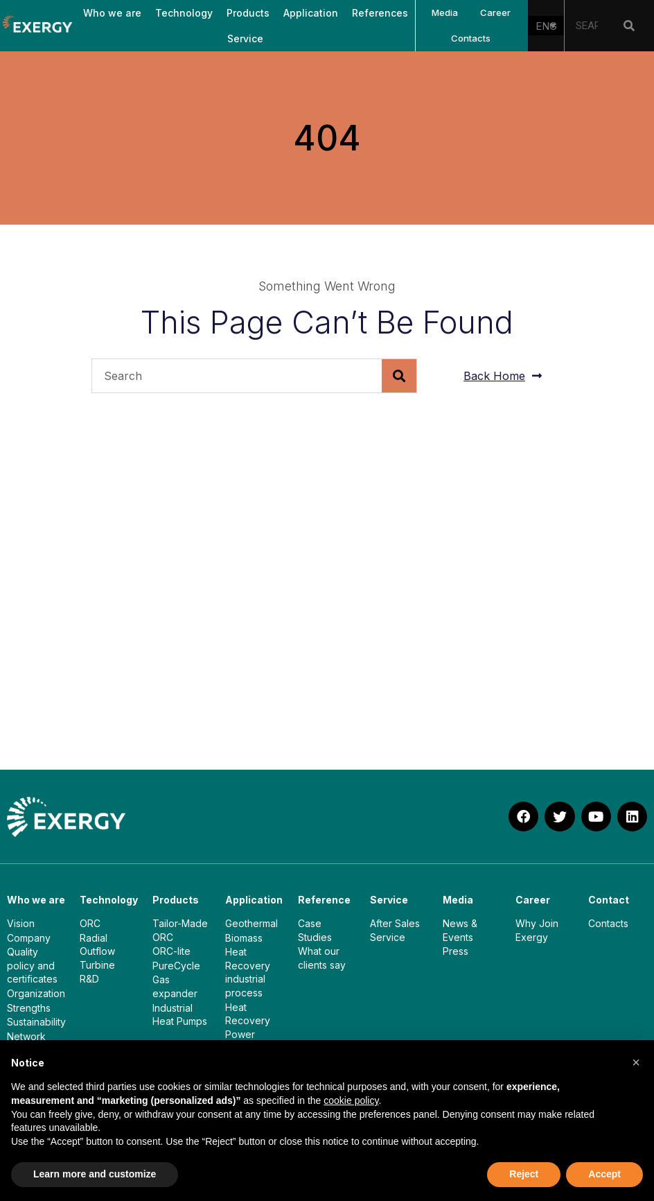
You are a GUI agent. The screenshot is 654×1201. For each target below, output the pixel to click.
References (380, 13)
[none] (546, 25)
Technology (184, 13)
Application (310, 13)
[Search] (629, 25)
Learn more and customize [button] (94, 1174)
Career (495, 12)
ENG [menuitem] (546, 26)
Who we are (112, 13)
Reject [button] (523, 1174)
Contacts (471, 38)
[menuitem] (546, 25)
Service (245, 38)
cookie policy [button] (351, 1100)
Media (445, 12)
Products (248, 13)
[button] (636, 1062)
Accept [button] (604, 1174)
